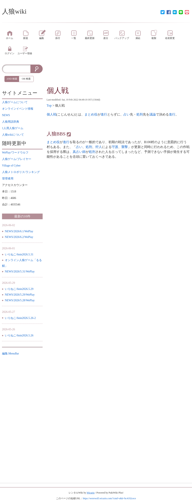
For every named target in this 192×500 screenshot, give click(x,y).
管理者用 (7, 178)
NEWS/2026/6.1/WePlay (19, 231)
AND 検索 (11, 78)
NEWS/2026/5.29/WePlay (20, 294)
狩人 (98, 147)
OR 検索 (26, 78)
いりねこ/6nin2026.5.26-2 (20, 318)
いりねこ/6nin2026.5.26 (19, 335)
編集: (10, 353)
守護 (115, 147)
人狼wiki (14, 11)
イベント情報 (17, 108)
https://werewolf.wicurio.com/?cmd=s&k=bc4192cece (109, 498)
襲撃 (124, 147)
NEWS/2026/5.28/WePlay (20, 300)
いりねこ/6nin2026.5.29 (19, 288)
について (15, 102)
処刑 (139, 114)
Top (49, 105)
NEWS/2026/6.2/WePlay (19, 237)
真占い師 (79, 151)
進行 (104, 114)
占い (126, 114)
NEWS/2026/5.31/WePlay (20, 271)
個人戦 (58, 90)
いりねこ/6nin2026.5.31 (19, 254)
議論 (152, 114)
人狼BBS (56, 133)
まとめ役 (90, 114)
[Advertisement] (118, 75)
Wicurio (91, 492)
